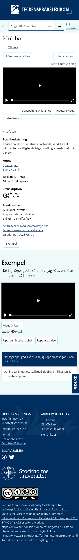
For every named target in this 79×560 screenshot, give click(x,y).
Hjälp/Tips (72, 28)
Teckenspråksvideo (53, 429)
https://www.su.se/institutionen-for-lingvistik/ (31, 527)
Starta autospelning (63, 64)
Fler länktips (48, 435)
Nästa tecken (65, 56)
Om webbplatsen (12, 439)
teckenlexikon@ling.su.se (38, 540)
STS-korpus (48, 420)
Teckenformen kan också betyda (23, 230)
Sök (59, 26)
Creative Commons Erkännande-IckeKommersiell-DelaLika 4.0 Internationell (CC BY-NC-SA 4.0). (39, 518)
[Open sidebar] (4, 10)
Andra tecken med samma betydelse (25, 226)
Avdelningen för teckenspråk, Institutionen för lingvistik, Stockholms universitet (34, 509)
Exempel (11, 244)
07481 (19, 331)
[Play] (7, 100)
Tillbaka (13, 47)
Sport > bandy (11, 169)
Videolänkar (12, 118)
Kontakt (6, 435)
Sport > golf (10, 165)
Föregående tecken (18, 56)
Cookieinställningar (13, 443)
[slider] (40, 100)
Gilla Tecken (48, 424)
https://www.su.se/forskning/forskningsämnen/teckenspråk (39, 536)
